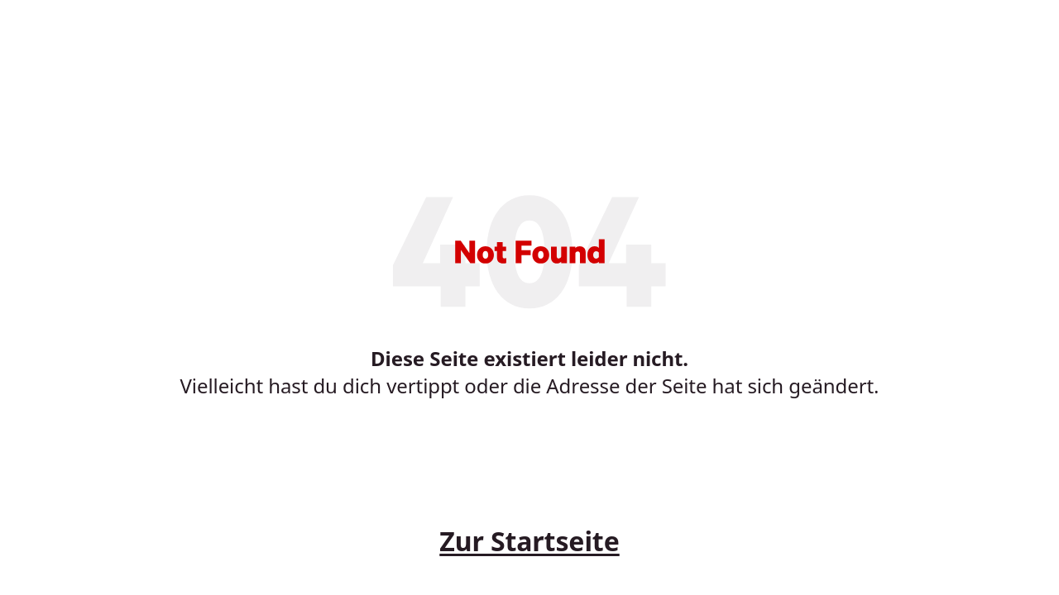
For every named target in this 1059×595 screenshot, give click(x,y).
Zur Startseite (529, 541)
